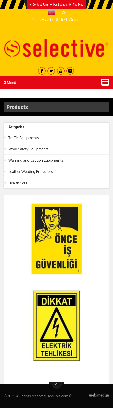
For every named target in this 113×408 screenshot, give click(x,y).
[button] (53, 12)
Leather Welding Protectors (30, 171)
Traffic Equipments (23, 137)
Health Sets (17, 182)
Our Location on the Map (68, 4)
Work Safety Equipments (28, 149)
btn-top (56, 385)
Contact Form (41, 4)
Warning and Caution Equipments (35, 160)
